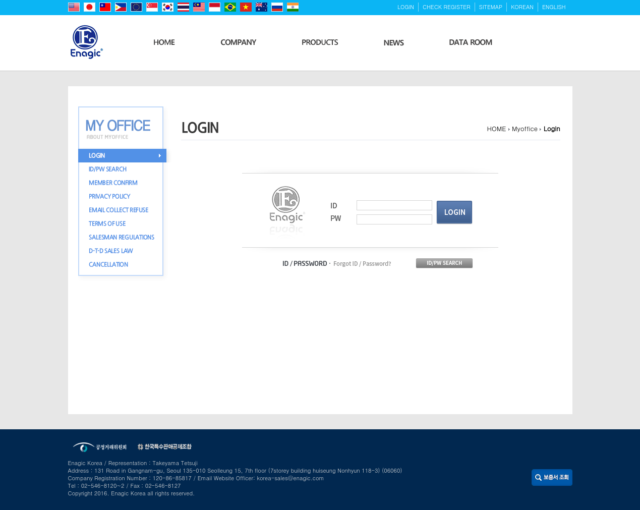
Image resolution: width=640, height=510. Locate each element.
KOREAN (522, 7)
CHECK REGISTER (447, 7)
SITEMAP (491, 7)
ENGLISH (554, 7)
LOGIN (405, 7)
